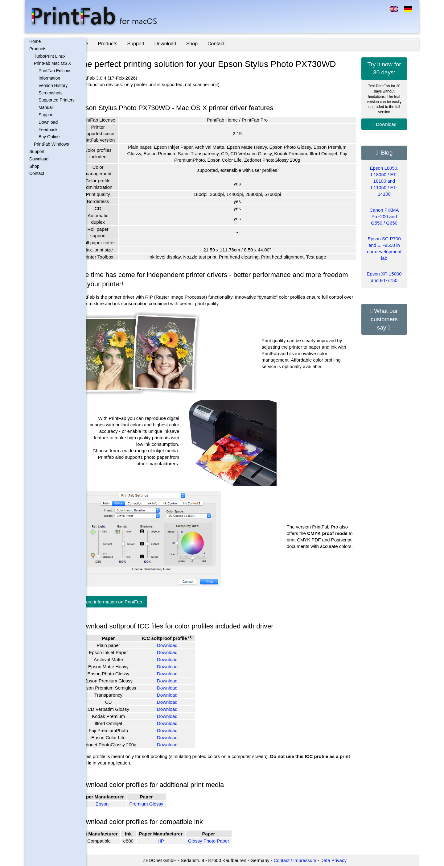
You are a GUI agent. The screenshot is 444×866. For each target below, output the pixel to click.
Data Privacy (342, 860)
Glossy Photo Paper (224, 840)
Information (49, 78)
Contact (36, 173)
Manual (46, 107)
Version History (53, 85)
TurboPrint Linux (49, 56)
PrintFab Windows (51, 144)
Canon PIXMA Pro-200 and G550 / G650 (384, 216)
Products (37, 48)
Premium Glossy (163, 803)
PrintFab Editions (55, 70)
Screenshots (51, 92)
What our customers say (384, 319)
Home (35, 41)
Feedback (48, 129)
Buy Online (49, 136)
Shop (34, 166)
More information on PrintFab (128, 601)
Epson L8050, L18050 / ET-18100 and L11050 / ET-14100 (384, 181)
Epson (118, 803)
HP (177, 840)
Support (46, 114)
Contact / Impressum (303, 860)
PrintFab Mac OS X (52, 63)
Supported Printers (57, 99)
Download (48, 122)
